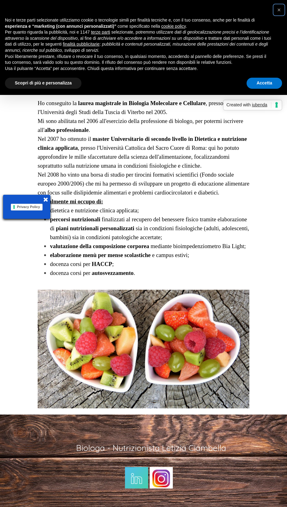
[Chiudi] (45, 201)
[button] (279, 10)
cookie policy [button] (173, 26)
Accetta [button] (264, 82)
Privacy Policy (28, 207)
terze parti (100, 32)
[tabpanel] (143, 188)
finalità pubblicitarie (81, 44)
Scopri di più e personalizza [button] (43, 82)
